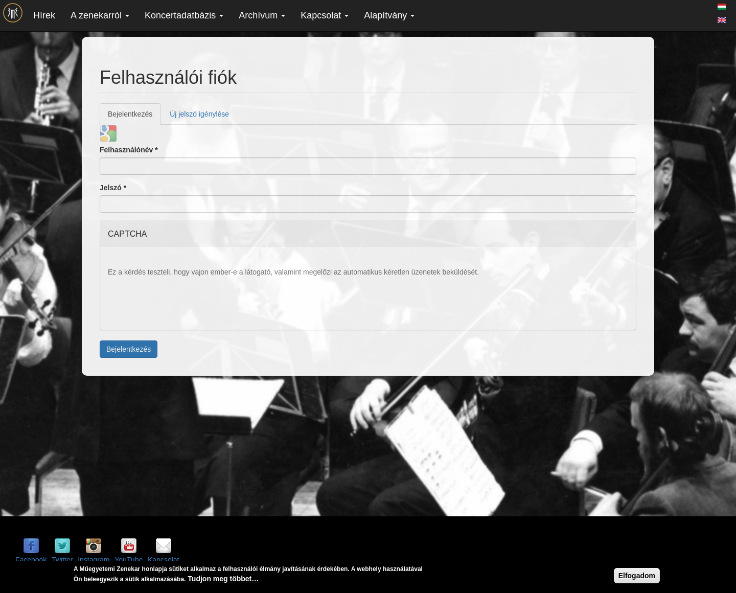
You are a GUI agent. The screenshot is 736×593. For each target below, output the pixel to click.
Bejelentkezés (134, 117)
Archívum (262, 15)
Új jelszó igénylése (199, 114)
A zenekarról (100, 15)
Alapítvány (389, 15)
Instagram (93, 560)
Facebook (31, 560)
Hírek (44, 15)
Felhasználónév (129, 150)
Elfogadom (636, 576)
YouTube (128, 560)
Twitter (62, 560)
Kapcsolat (325, 15)
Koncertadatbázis (184, 15)
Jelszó (113, 188)
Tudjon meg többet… (223, 579)
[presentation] (185, 302)
